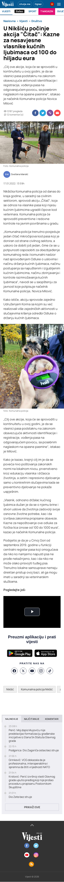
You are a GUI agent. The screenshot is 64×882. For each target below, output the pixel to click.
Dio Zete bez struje (20, 797)
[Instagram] (41, 671)
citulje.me (24, 4)
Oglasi (38, 4)
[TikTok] (50, 671)
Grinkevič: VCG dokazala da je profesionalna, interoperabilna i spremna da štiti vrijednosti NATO (29, 763)
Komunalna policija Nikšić (37, 689)
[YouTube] (32, 671)
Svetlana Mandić (19, 174)
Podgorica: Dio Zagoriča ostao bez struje (34, 750)
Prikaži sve (32, 807)
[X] (23, 671)
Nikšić (10, 689)
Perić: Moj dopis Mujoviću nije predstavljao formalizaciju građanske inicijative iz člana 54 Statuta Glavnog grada (32, 735)
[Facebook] (14, 671)
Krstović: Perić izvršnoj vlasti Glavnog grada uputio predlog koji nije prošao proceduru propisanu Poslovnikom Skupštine (32, 782)
